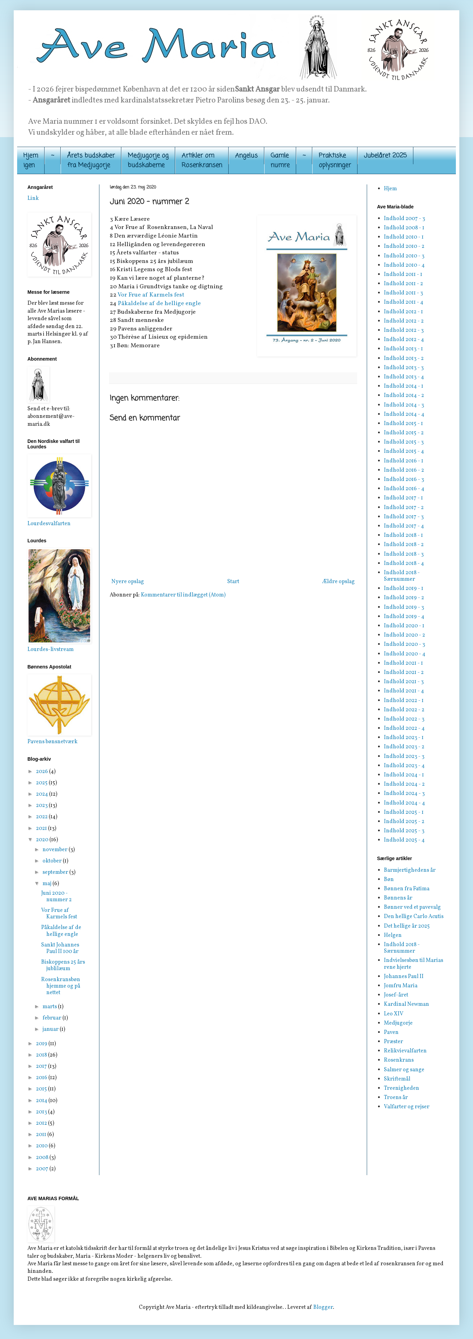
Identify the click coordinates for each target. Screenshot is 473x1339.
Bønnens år (398, 898)
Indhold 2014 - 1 (403, 386)
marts (50, 1007)
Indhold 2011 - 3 (403, 293)
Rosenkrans (399, 1060)
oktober (53, 861)
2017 (42, 1066)
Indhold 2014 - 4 (404, 414)
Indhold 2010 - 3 (404, 256)
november (56, 850)
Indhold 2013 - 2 (404, 358)
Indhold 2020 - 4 (404, 654)
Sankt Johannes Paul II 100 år (60, 948)
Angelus (246, 155)
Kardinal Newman (406, 1004)
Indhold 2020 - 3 (404, 644)
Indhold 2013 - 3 (404, 368)
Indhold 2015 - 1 (403, 423)
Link (33, 198)
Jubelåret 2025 (385, 155)
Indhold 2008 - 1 (404, 228)
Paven (391, 1032)
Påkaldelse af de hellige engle (159, 303)
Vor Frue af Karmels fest (151, 295)
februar (52, 1018)
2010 (42, 1146)
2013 (42, 1112)
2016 (42, 1078)
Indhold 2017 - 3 (404, 517)
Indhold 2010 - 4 (404, 265)
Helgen (393, 935)
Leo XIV (393, 1014)
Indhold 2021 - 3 (404, 682)
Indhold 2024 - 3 (404, 793)
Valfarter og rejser (406, 1107)
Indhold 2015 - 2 (404, 433)
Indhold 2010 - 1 (404, 237)
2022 (42, 817)
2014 (42, 1101)
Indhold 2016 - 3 (404, 479)
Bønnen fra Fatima (406, 889)
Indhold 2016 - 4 (404, 489)
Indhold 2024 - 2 (404, 784)
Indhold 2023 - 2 (404, 747)
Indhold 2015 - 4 (404, 451)
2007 (42, 1169)
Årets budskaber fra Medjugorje (91, 160)
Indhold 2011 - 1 (403, 274)
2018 (42, 1055)
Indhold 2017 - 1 (403, 498)
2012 (42, 1123)
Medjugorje (398, 1023)
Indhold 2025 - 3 (404, 831)
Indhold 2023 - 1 (404, 737)
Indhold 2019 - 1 (403, 588)
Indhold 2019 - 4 (404, 616)
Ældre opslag (338, 582)
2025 (42, 783)
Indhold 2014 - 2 (404, 395)
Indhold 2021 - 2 (404, 672)
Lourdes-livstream (50, 649)
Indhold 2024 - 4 (404, 803)
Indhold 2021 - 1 (403, 663)
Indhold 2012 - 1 (403, 312)
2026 (42, 771)
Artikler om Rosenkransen (202, 160)
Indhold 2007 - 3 (404, 218)
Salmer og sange (404, 1070)
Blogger (323, 1307)
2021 (42, 828)
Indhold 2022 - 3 (404, 719)
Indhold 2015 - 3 (404, 442)
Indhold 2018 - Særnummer (402, 576)
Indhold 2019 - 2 (404, 598)
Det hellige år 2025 (407, 926)
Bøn (389, 879)
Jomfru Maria (400, 986)
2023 (42, 805)
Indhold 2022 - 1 (404, 700)
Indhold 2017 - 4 (404, 526)
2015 (42, 1089)
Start (233, 582)
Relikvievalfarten (405, 1051)
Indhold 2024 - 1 (404, 775)
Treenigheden (401, 1088)
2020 (42, 840)
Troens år (396, 1097)
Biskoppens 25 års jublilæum (63, 965)
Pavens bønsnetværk (52, 742)
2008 (42, 1157)
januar (51, 1029)
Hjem (390, 189)
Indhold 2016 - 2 (404, 470)
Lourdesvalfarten (49, 524)
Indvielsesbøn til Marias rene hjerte (413, 964)
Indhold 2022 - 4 (404, 728)
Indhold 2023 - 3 (404, 756)
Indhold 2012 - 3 (404, 330)
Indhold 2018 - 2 (404, 544)
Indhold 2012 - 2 (404, 321)
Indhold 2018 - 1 (403, 535)
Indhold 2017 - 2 (404, 507)
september (56, 872)
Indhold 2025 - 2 (404, 821)
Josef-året (396, 995)
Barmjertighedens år (410, 870)
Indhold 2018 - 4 (404, 563)
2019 (42, 1044)
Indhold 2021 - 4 (404, 691)
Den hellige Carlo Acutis (414, 916)
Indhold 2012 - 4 (404, 339)
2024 (42, 794)
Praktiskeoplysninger (335, 160)
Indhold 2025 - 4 (404, 840)
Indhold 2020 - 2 (404, 635)
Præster (393, 1042)
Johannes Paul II (404, 976)
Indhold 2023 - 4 (404, 766)
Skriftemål (397, 1079)
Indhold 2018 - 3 (404, 554)
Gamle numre (280, 160)
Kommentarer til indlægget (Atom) (183, 595)
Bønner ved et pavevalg (412, 907)
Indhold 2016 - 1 (403, 461)
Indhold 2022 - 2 (404, 710)
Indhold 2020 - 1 (404, 626)
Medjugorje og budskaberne (148, 160)
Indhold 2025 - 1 (404, 812)
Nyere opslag (127, 582)
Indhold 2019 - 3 (404, 607)
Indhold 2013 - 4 (404, 377)
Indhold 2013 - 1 (403, 349)
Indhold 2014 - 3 (404, 405)
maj (47, 884)
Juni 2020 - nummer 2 (56, 897)
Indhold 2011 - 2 (403, 284)
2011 (41, 1134)
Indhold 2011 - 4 (403, 302)
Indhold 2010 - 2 (404, 246)
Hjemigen (30, 160)
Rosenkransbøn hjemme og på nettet (60, 986)
